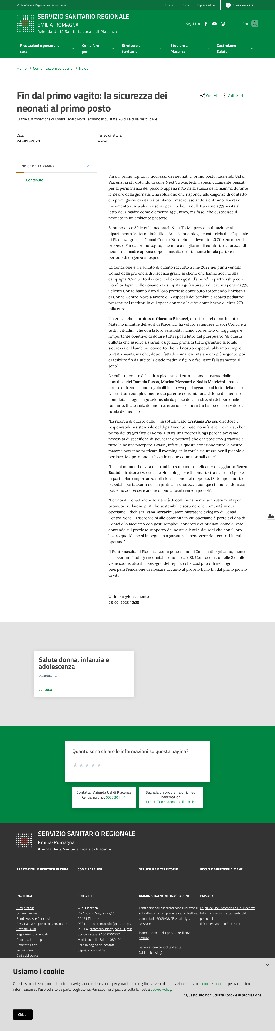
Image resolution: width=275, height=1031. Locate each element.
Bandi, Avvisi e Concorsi (33, 918)
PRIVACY (206, 895)
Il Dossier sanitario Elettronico (221, 923)
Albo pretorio (25, 907)
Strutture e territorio (158, 869)
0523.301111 (116, 797)
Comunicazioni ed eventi (53, 68)
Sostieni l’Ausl (26, 928)
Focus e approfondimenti (222, 869)
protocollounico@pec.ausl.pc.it (111, 928)
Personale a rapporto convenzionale (41, 923)
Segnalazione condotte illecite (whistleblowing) (160, 950)
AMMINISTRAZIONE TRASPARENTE (165, 895)
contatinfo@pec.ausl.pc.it (115, 923)
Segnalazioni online (91, 950)
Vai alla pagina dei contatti (96, 944)
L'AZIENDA (24, 895)
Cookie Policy (161, 989)
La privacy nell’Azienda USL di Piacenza (227, 907)
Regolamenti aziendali (32, 934)
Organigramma (26, 913)
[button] (253, 23)
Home (22, 68)
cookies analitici (214, 983)
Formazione (24, 950)
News (83, 68)
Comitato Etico (26, 944)
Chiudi (22, 1014)
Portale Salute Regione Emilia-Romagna (41, 5)
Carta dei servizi (27, 955)
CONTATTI (85, 895)
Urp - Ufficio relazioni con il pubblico (171, 801)
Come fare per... (91, 869)
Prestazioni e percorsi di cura (42, 869)
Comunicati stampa (30, 939)
